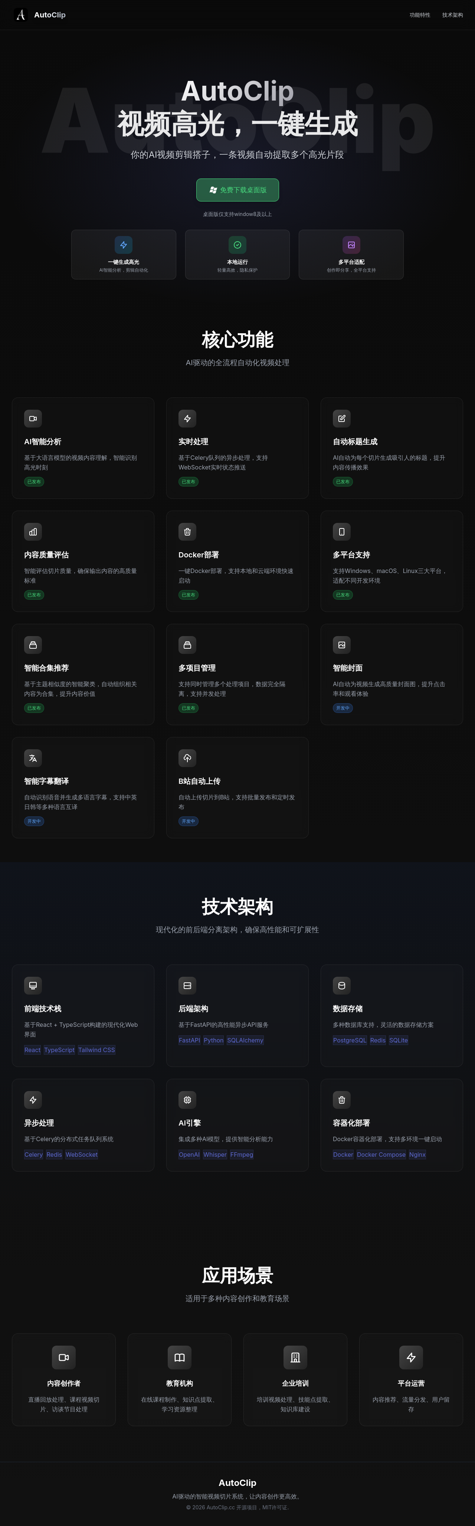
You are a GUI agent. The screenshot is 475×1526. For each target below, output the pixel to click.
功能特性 (420, 15)
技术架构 (452, 15)
